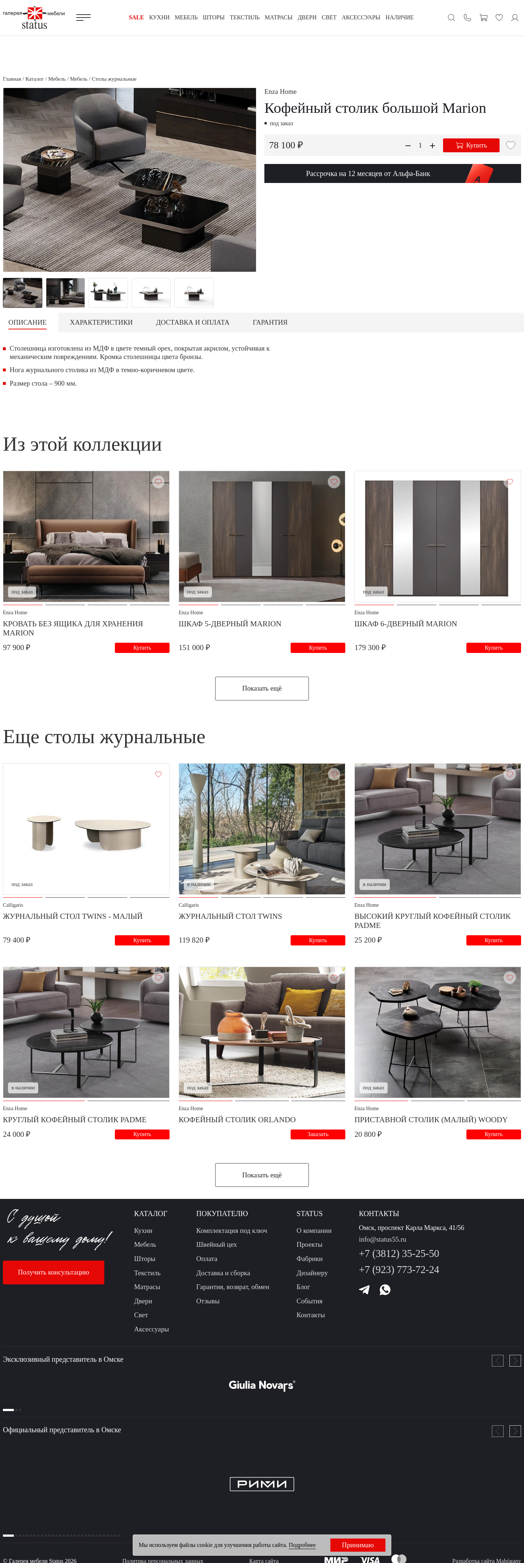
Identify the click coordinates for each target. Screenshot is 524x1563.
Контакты (310, 1319)
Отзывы (208, 1305)
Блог (303, 1291)
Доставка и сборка (223, 1277)
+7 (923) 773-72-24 (399, 1274)
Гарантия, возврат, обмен (232, 1291)
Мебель (145, 1249)
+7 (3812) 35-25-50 (399, 1258)
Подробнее (302, 1545)
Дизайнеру (312, 1277)
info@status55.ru (382, 1243)
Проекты (309, 1249)
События (309, 1305)
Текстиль (147, 1277)
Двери (143, 1305)
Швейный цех (216, 1249)
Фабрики (309, 1263)
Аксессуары (151, 1333)
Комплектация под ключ (231, 1235)
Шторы (144, 1263)
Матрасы (147, 1291)
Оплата (206, 1263)
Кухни (143, 1235)
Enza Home (280, 91)
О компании (313, 1235)
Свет (141, 1319)
